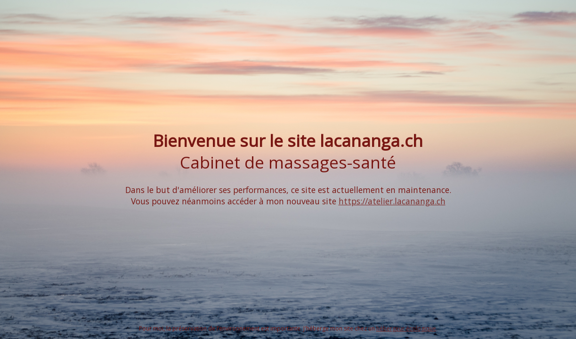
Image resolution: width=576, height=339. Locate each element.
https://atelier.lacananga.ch (392, 201)
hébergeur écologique (406, 328)
